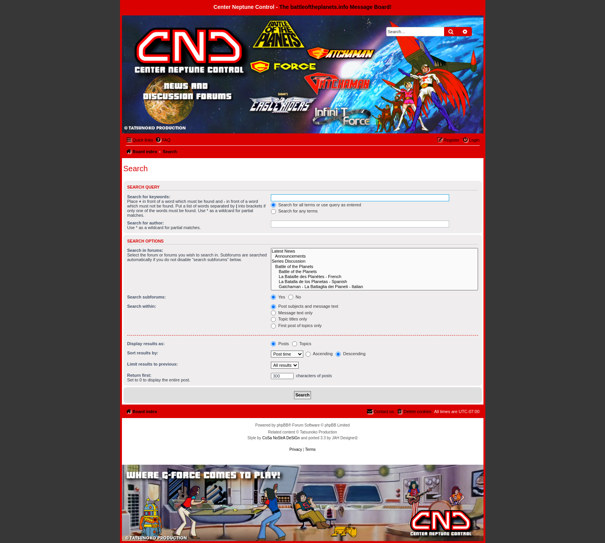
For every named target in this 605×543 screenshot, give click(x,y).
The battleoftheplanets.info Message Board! (335, 7)
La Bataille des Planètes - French (374, 276)
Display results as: (146, 343)
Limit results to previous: (152, 364)
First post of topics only (296, 325)
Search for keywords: (149, 196)
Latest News (374, 251)
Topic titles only (289, 319)
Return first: (139, 375)
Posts (280, 343)
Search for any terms (294, 211)
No (294, 297)
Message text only (292, 312)
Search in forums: (145, 250)
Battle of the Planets (374, 266)
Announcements (374, 256)
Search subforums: (146, 297)
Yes (278, 297)
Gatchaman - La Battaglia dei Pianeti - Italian (374, 286)
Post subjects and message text (304, 306)
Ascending (319, 353)
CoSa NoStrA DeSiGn (281, 438)
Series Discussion (374, 261)
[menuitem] (163, 140)
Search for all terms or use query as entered (316, 204)
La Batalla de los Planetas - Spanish (374, 281)
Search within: (141, 306)
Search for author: (145, 223)
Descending (350, 353)
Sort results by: (143, 353)
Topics (301, 343)
